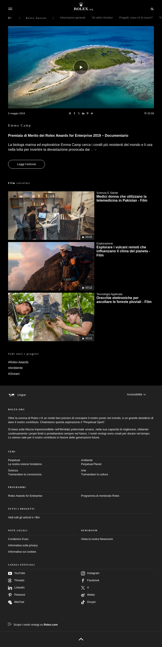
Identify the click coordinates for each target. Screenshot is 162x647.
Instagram (90, 573)
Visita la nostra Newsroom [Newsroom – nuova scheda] (97, 539)
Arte (117, 472)
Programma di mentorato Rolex (100, 495)
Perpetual (44, 462)
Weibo (88, 595)
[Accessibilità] (136, 394)
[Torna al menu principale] (10, 18)
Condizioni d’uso (18, 539)
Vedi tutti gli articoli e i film (24, 517)
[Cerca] (151, 9)
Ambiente (117, 462)
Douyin (88, 602)
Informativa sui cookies (22, 551)
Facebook (90, 581)
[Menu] (10, 9)
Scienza (44, 472)
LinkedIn (16, 588)
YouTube (16, 573)
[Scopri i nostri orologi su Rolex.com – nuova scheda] (33, 624)
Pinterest (16, 595)
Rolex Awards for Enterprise (25, 495)
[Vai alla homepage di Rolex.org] (81, 6)
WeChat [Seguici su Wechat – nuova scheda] (16, 602)
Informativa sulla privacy (23, 545)
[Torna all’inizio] (81, 639)
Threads (16, 581)
